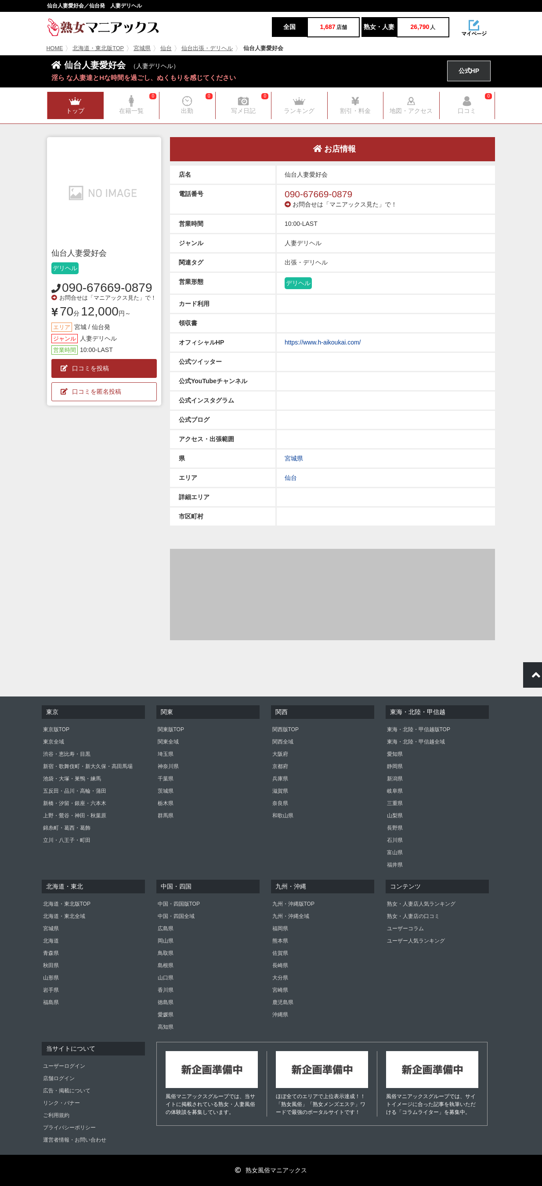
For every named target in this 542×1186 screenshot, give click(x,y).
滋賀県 (280, 791)
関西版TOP (285, 729)
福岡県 (280, 928)
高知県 (165, 1027)
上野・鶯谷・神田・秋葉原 (74, 815)
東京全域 (53, 742)
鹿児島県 (282, 1002)
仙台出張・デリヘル (207, 48)
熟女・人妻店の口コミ (413, 916)
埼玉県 (165, 754)
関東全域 (168, 742)
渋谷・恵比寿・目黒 (66, 754)
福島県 (51, 1002)
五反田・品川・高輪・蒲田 (74, 791)
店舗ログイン (59, 1078)
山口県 (165, 978)
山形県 (51, 978)
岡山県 (165, 941)
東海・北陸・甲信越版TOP (418, 729)
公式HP (469, 70)
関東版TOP (171, 729)
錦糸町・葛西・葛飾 (66, 828)
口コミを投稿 (85, 368)
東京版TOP (56, 729)
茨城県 (165, 791)
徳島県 (165, 1002)
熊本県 (280, 941)
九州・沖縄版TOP (293, 904)
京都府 (280, 766)
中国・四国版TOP (179, 904)
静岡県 (395, 766)
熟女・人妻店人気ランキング (421, 904)
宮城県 (142, 48)
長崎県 (280, 965)
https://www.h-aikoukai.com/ (323, 342)
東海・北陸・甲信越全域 (416, 742)
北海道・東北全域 (64, 916)
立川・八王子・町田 (66, 840)
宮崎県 (280, 990)
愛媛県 (165, 1015)
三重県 (395, 803)
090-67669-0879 (107, 287)
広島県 (165, 928)
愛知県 (395, 754)
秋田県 (51, 965)
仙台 (166, 48)
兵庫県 (280, 779)
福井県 (395, 865)
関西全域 (282, 742)
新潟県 (395, 779)
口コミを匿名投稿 (91, 391)
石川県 (395, 840)
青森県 (51, 953)
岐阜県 (395, 791)
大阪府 (280, 754)
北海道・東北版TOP (98, 48)
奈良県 (280, 803)
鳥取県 (165, 953)
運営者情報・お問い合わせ (74, 1140)
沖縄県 (280, 1015)
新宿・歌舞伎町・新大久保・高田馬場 (88, 766)
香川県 (165, 990)
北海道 (51, 941)
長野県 (395, 828)
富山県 (395, 852)
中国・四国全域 (176, 916)
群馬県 (165, 815)
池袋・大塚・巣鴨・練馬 (72, 779)
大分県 (280, 978)
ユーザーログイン (64, 1066)
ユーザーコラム (405, 928)
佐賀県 (280, 953)
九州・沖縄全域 (290, 916)
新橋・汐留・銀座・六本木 (74, 803)
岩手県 (51, 990)
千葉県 (165, 779)
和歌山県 (282, 815)
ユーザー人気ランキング (416, 941)
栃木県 (165, 803)
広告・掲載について (66, 1091)
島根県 (165, 965)
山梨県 (395, 815)
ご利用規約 (56, 1115)
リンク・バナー (61, 1103)
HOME (55, 48)
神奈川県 (168, 766)
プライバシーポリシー (69, 1127)
